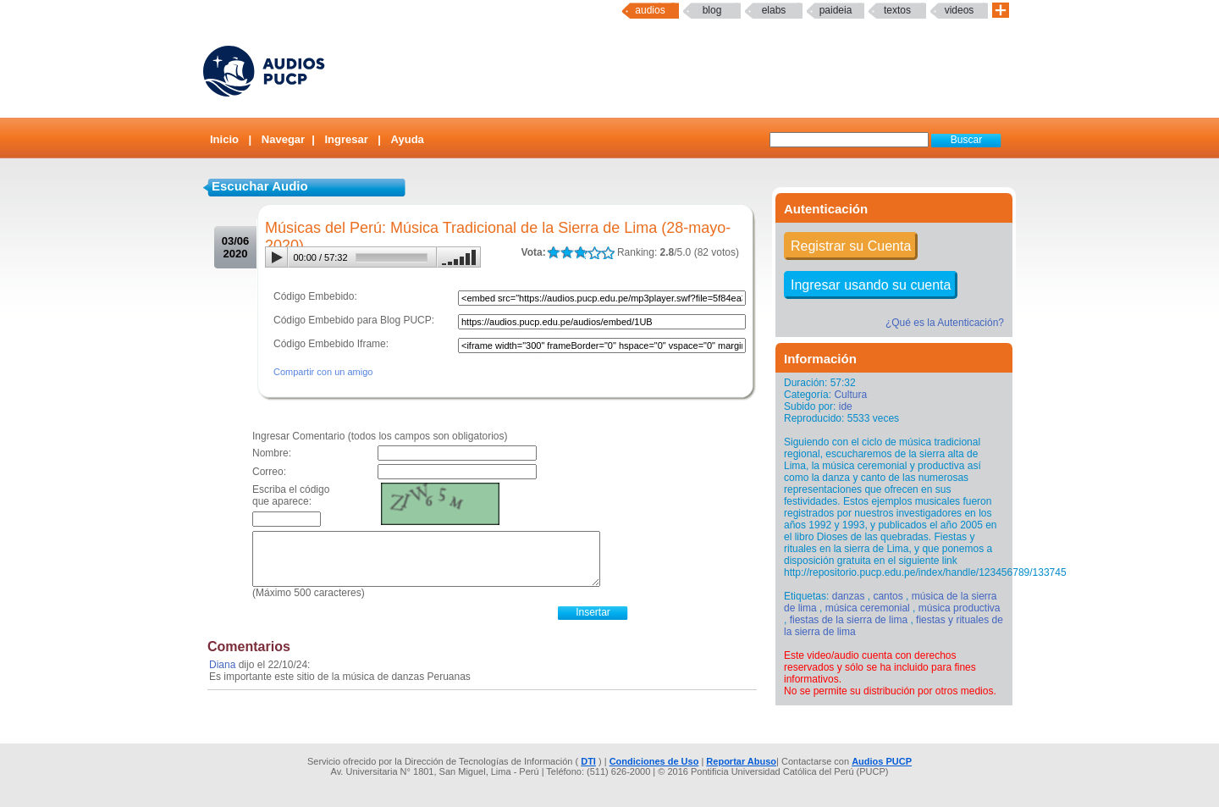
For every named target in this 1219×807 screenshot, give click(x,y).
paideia (835, 10)
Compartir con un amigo (322, 372)
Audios (650, 10)
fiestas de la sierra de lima (848, 620)
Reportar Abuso (741, 761)
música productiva (959, 608)
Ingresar (345, 139)
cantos (887, 596)
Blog (712, 10)
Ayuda (407, 139)
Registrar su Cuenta (851, 246)
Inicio (224, 139)
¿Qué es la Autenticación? (944, 323)
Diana (222, 665)
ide (845, 406)
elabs (774, 10)
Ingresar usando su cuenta (871, 285)
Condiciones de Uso (654, 761)
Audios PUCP (882, 761)
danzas (848, 596)
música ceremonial (867, 608)
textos (897, 10)
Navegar (283, 139)
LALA (553, 252)
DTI (588, 761)
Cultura (850, 395)
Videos (959, 10)
